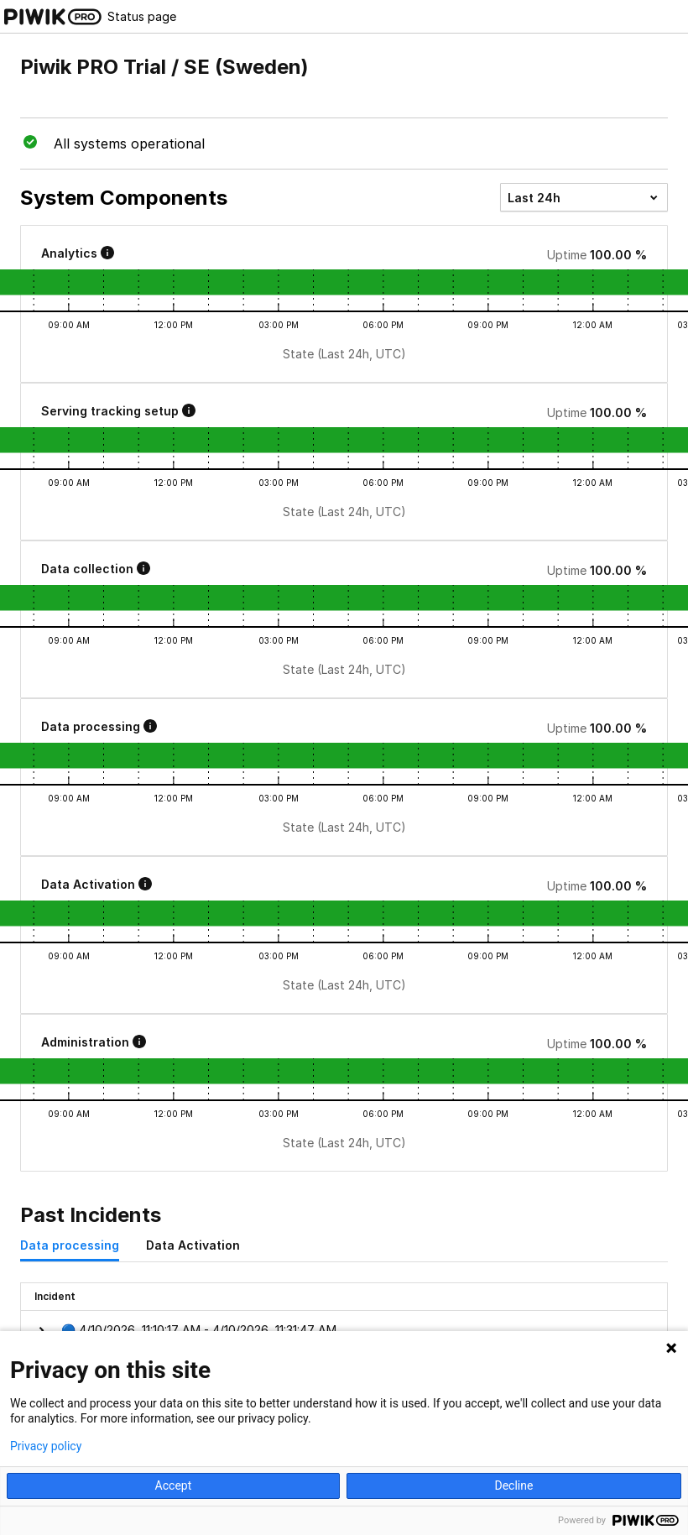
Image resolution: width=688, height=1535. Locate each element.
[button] (344, 1330)
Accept (173, 1485)
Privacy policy (45, 1446)
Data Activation (193, 1245)
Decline (513, 1485)
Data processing (69, 1245)
